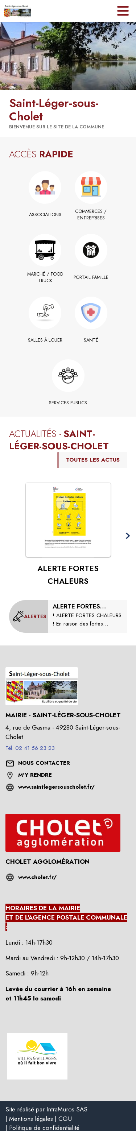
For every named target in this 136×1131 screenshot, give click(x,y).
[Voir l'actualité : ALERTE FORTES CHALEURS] (68, 520)
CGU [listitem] (65, 1118)
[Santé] (91, 340)
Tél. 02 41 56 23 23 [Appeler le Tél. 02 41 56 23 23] (30, 748)
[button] (127, 536)
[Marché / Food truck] (45, 277)
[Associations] (45, 214)
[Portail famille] (91, 277)
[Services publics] (68, 403)
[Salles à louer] (45, 340)
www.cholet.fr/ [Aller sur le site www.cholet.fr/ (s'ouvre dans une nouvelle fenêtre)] (37, 877)
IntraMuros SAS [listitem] (66, 1109)
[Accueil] (17, 11)
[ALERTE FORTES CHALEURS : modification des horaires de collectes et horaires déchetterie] (88, 615)
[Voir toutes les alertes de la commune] (29, 616)
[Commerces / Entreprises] (91, 215)
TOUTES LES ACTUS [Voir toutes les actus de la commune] (93, 460)
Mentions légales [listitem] (31, 1118)
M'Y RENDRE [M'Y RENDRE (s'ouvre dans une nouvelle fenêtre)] (35, 775)
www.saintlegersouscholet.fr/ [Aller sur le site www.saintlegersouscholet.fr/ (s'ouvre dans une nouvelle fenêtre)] (56, 787)
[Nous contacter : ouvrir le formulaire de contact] (44, 763)
